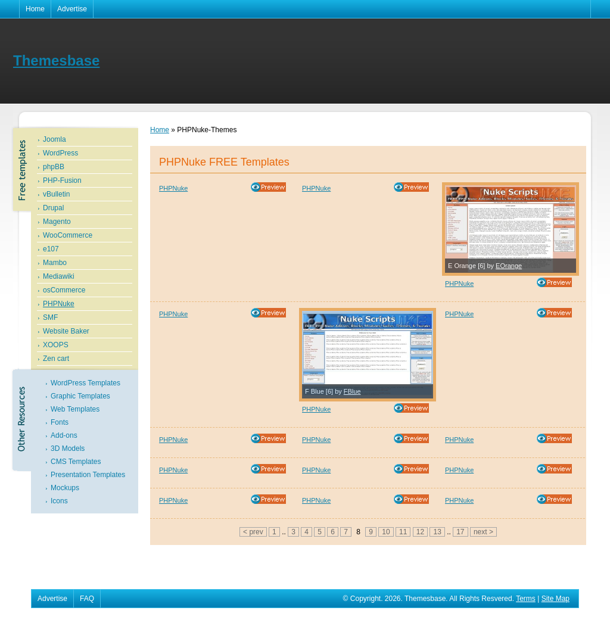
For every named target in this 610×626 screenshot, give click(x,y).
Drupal (53, 208)
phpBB (53, 167)
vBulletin (56, 194)
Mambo (55, 263)
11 (403, 532)
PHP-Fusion (62, 180)
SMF (50, 317)
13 (437, 532)
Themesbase (56, 60)
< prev (253, 532)
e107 (51, 249)
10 (386, 532)
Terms (526, 598)
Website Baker (66, 331)
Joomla (54, 139)
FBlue (352, 391)
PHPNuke (58, 304)
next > (483, 532)
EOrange (509, 265)
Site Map (555, 598)
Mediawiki (58, 276)
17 (460, 532)
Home (35, 9)
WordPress (60, 153)
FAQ (87, 598)
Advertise (72, 9)
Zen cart (56, 358)
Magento (57, 221)
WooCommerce (67, 235)
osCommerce (64, 290)
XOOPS (56, 345)
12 (420, 532)
